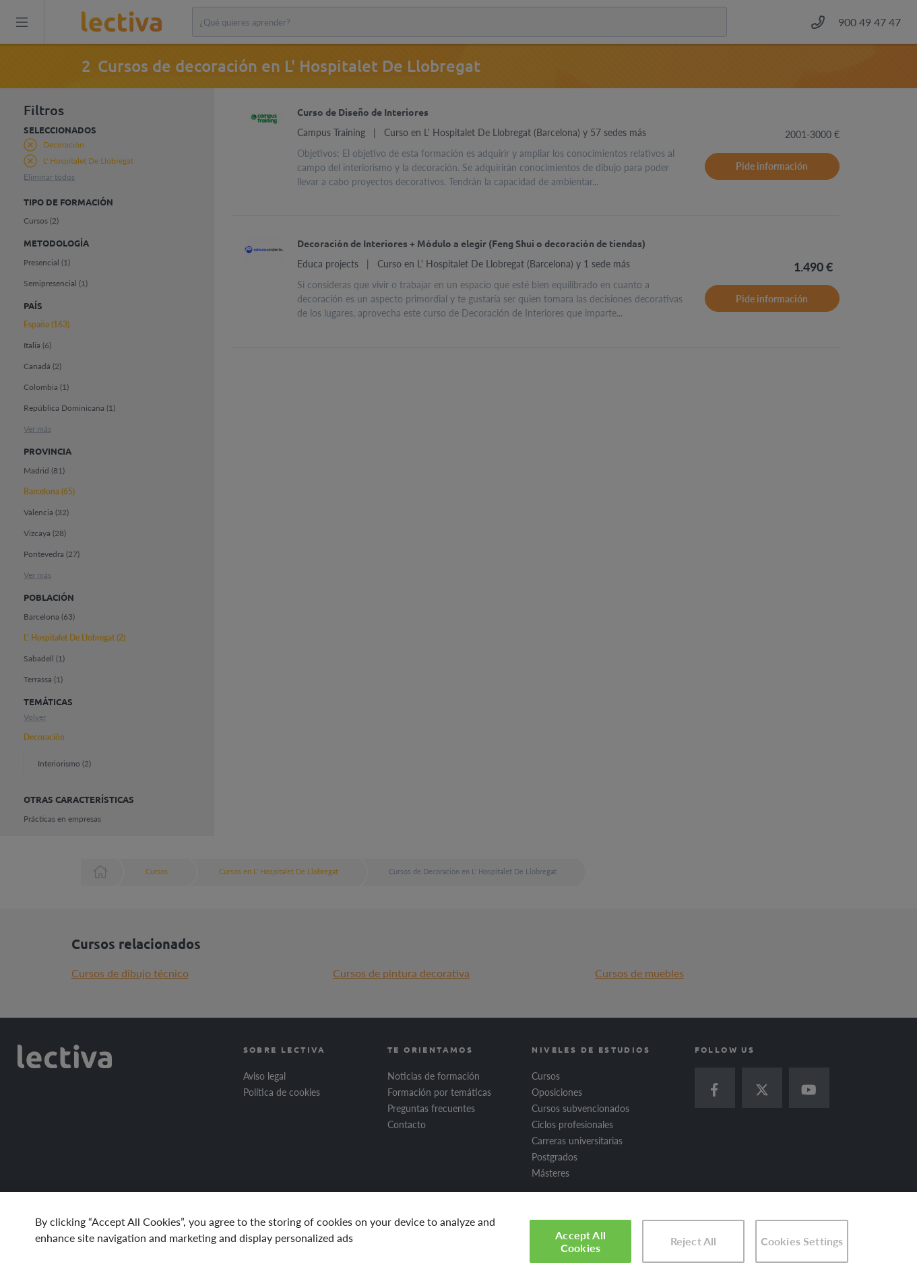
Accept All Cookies (580, 1241)
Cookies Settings (802, 1241)
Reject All (693, 1241)
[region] (458, 1234)
